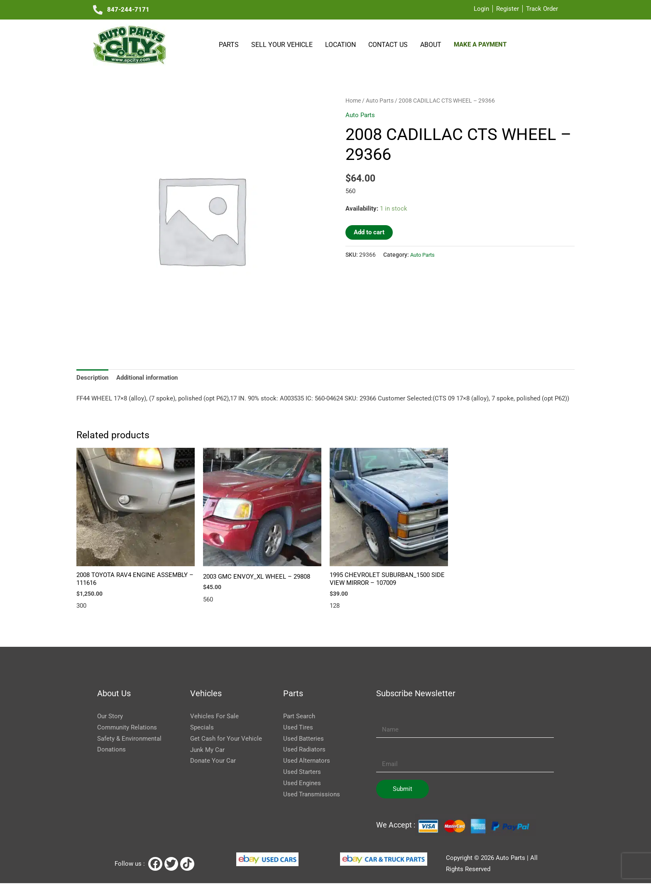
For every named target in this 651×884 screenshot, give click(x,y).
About (430, 45)
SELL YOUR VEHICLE (282, 45)
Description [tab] (92, 377)
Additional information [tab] (147, 377)
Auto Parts (380, 100)
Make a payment (480, 44)
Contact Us (388, 45)
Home (353, 100)
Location (340, 45)
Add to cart (369, 232)
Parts (229, 45)
